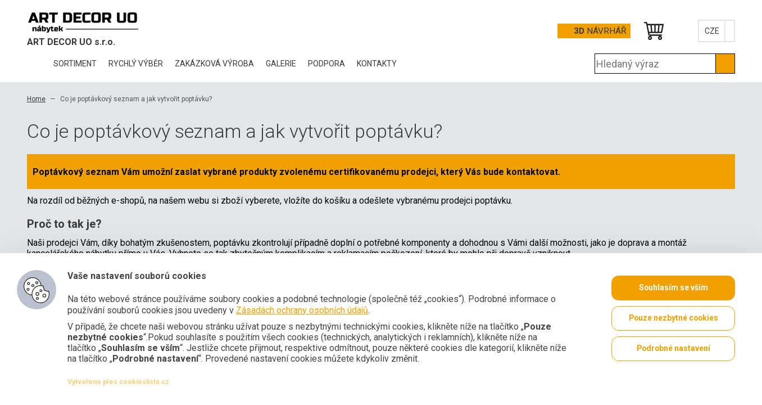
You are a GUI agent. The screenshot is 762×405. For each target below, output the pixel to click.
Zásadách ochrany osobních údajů (302, 309)
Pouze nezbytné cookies (673, 318)
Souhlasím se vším (673, 288)
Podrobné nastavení (673, 348)
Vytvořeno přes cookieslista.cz (118, 382)
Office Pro (83, 22)
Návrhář (600, 31)
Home (36, 99)
